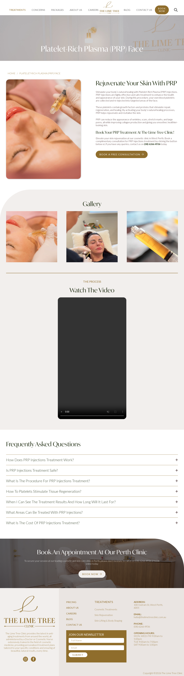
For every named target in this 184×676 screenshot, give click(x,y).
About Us (72, 607)
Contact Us (74, 624)
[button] (176, 10)
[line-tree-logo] (109, 8)
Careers (71, 613)
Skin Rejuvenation (104, 614)
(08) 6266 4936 (152, 144)
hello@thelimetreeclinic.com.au (150, 617)
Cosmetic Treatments (106, 609)
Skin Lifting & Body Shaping (108, 620)
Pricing (71, 602)
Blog (69, 619)
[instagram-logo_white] (25, 659)
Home (11, 73)
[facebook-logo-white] (33, 659)
